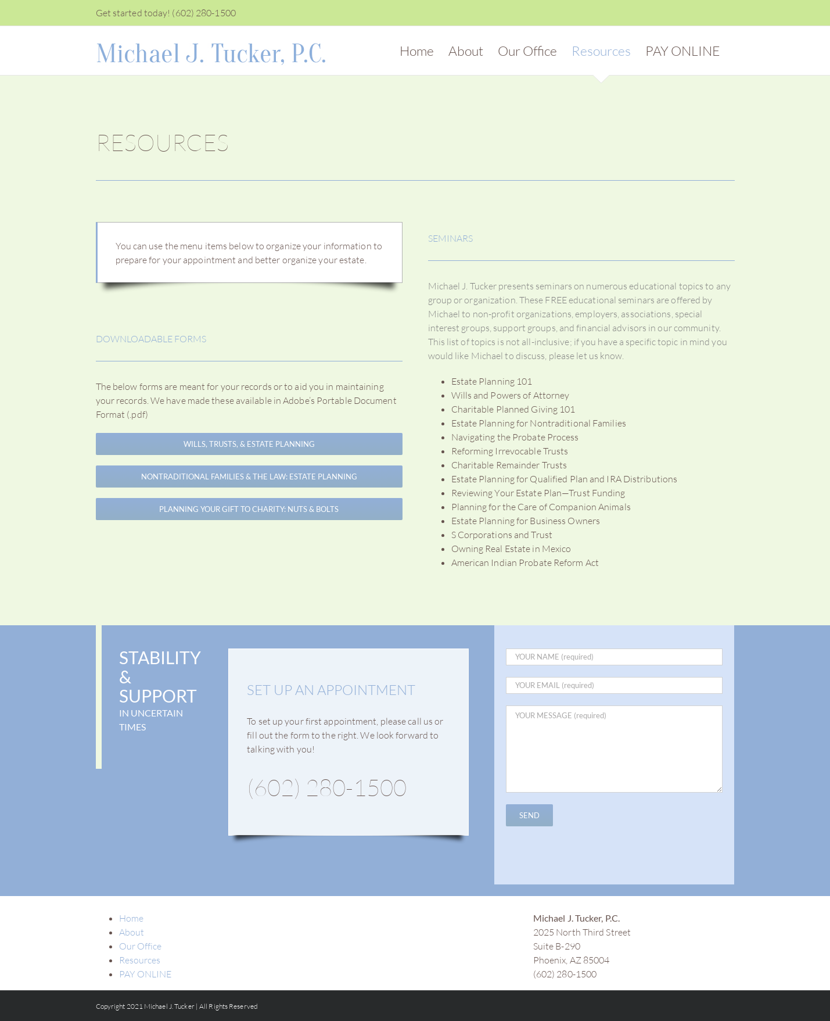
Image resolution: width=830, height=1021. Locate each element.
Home (131, 918)
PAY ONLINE (145, 974)
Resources (140, 960)
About (132, 932)
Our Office (140, 946)
